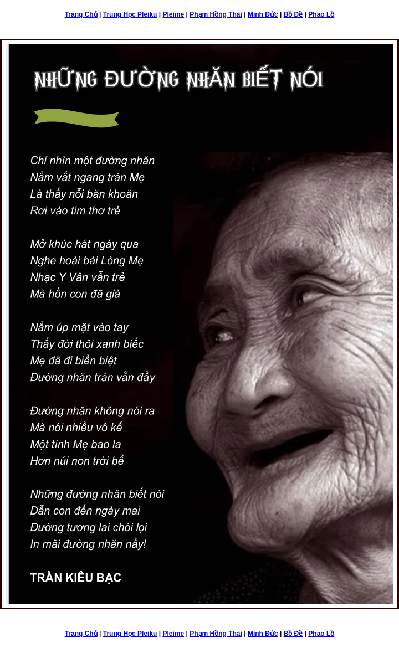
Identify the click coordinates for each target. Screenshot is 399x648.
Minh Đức (263, 14)
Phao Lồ (321, 14)
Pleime (173, 14)
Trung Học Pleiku (130, 14)
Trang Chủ (81, 14)
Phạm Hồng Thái (216, 14)
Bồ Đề (293, 14)
